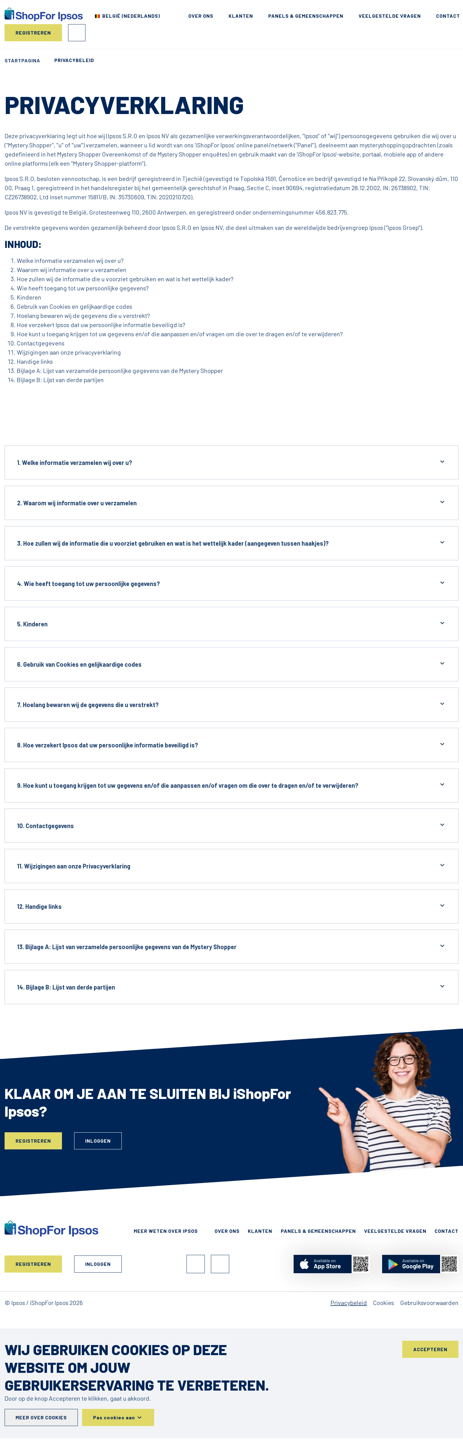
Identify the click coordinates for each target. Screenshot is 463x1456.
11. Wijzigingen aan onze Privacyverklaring (231, 865)
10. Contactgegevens (231, 825)
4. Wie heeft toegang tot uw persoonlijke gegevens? (231, 583)
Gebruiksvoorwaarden (429, 1302)
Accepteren (430, 1349)
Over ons (200, 16)
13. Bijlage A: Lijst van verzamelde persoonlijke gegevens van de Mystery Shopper (231, 946)
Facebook (195, 1264)
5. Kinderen (231, 623)
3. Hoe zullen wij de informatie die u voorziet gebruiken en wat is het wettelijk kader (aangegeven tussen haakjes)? (231, 543)
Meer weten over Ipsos (166, 1231)
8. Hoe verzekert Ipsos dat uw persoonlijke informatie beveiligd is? (231, 744)
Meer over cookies (41, 1417)
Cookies (383, 1302)
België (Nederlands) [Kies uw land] (131, 16)
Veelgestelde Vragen (390, 16)
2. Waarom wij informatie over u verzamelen (231, 502)
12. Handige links (231, 906)
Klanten (241, 16)
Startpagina (22, 60)
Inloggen (76, 32)
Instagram (220, 1264)
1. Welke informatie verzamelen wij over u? (231, 462)
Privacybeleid (349, 1302)
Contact (448, 16)
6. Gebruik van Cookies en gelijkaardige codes (231, 664)
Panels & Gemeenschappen (305, 16)
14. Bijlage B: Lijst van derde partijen (231, 986)
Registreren (33, 32)
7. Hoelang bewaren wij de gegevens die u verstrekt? (231, 704)
